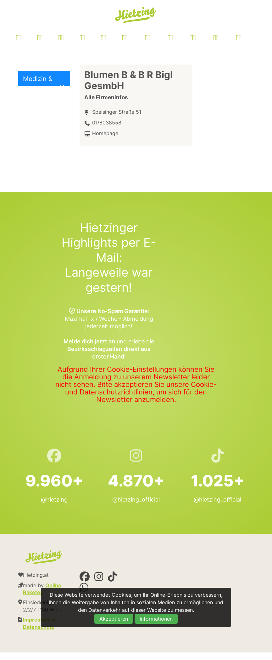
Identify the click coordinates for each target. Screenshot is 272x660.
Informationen (156, 619)
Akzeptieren (113, 619)
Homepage (105, 133)
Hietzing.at (136, 15)
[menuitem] (136, 38)
